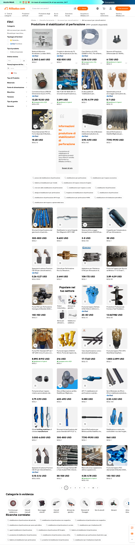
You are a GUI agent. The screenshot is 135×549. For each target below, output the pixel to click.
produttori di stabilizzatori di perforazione (54, 540)
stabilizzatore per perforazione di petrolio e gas (90, 535)
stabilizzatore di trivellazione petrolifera (108, 198)
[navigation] (17, 254)
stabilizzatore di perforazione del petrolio (21, 520)
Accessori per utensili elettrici (68, 20)
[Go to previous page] (62, 488)
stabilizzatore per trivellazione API (89, 525)
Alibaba (33, 20)
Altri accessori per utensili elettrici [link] (94, 20)
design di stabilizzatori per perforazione (46, 193)
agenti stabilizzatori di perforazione (19, 530)
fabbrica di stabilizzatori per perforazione (21, 540)
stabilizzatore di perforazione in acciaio (59, 525)
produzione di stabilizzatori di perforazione (22, 535)
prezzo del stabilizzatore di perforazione (46, 178)
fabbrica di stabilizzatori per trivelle (45, 183)
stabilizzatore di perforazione (107, 193)
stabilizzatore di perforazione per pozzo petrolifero (24, 525)
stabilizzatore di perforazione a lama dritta (55, 535)
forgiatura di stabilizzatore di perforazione (78, 193)
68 (93, 488)
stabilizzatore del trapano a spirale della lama (48, 202)
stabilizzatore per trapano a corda (79, 188)
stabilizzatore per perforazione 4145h (77, 198)
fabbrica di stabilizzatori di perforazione (83, 530)
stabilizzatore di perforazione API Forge (46, 198)
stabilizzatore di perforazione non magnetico (55, 520)
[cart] (104, 9)
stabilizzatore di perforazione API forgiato (50, 530)
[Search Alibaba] (52, 8)
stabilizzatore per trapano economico (104, 178)
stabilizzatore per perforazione (75, 178)
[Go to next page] (98, 488)
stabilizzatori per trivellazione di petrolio (87, 540)
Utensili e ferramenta (46, 20)
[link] (132, 528)
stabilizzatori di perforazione (105, 188)
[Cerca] (82, 8)
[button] (75, 8)
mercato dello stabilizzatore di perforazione (48, 188)
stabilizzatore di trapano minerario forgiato (76, 183)
